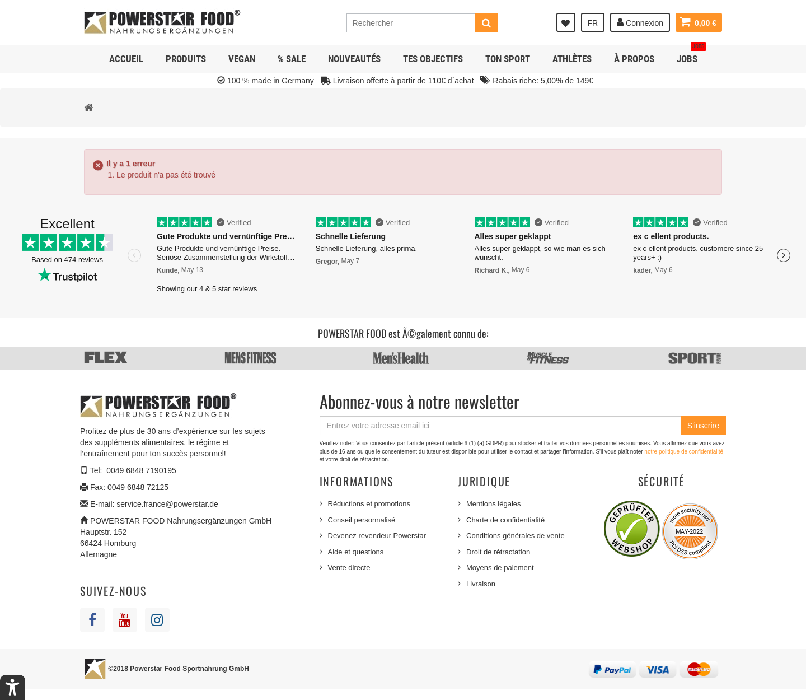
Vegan (241, 58)
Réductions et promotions (369, 504)
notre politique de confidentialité (683, 452)
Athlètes (572, 58)
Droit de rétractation (498, 552)
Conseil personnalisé (362, 520)
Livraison (480, 584)
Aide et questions (356, 552)
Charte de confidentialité (505, 520)
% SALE (292, 58)
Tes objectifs (433, 58)
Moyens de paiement (500, 567)
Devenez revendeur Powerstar (377, 535)
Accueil (126, 58)
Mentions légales (493, 504)
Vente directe (349, 567)
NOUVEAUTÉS (354, 58)
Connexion (640, 22)
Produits (186, 58)
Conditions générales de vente (515, 535)
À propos (634, 58)
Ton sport (507, 58)
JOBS (691, 54)
